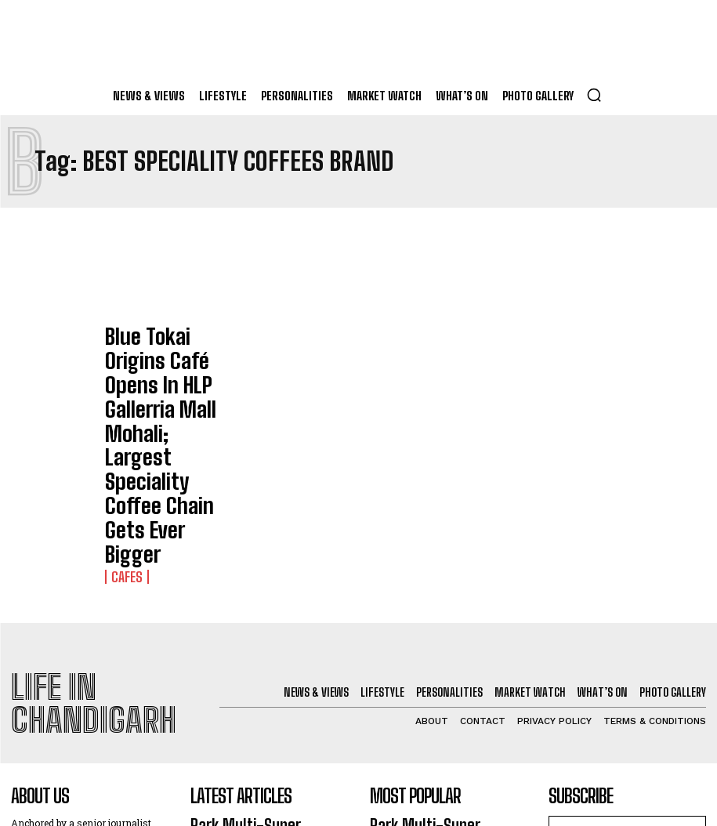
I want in (627, 647)
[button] (594, 94)
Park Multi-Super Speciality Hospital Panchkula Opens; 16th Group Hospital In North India (267, 618)
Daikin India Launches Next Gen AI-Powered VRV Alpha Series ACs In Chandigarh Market (266, 738)
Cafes (122, 402)
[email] (627, 610)
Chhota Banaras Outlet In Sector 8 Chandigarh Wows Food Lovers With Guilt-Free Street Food (260, 679)
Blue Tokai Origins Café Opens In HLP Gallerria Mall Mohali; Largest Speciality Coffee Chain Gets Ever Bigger (164, 358)
